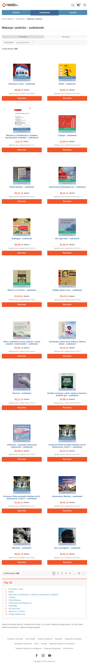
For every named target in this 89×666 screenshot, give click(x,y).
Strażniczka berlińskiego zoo (20, 603)
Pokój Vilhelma (15, 600)
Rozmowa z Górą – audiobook (22, 84)
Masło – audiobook (67, 84)
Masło (11, 592)
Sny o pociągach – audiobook (67, 548)
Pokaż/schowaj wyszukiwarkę (73, 5)
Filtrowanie (66, 37)
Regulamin (59, 639)
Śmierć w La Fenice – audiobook (21, 290)
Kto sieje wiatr (14, 609)
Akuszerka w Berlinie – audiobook (67, 496)
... (74, 573)
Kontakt (44, 644)
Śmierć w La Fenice (17, 611)
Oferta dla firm (68, 648)
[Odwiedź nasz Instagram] (43, 655)
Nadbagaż (13, 606)
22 (79, 573)
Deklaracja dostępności (52, 648)
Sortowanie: (9, 42)
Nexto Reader (30, 639)
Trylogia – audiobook (67, 135)
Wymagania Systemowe (23, 644)
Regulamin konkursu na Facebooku (62, 644)
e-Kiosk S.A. (51, 661)
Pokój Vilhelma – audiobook (22, 187)
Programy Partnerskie (15, 639)
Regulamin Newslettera (73, 639)
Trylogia (12, 597)
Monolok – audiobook (21, 548)
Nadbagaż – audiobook (22, 239)
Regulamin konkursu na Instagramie (29, 648)
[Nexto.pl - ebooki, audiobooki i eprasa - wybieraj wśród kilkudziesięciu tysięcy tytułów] (10, 5)
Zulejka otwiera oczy (17, 614)
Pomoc (36, 644)
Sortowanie (23, 37)
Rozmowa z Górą (16, 589)
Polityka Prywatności (45, 639)
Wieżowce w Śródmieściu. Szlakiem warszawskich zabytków (33, 595)
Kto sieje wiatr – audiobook (67, 239)
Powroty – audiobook (21, 393)
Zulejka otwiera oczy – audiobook (67, 290)
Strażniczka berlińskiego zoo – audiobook (67, 187)
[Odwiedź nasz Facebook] (36, 655)
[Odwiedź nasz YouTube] (49, 655)
